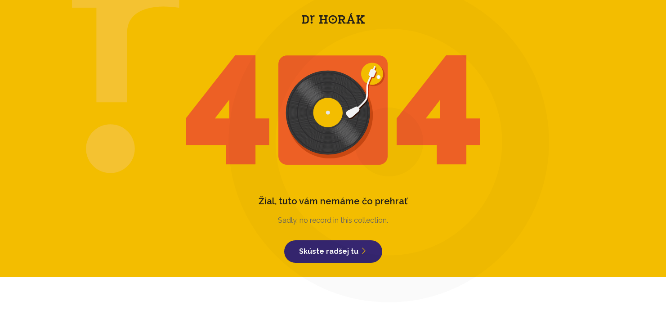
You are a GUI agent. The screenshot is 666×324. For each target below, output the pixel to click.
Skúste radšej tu (333, 251)
